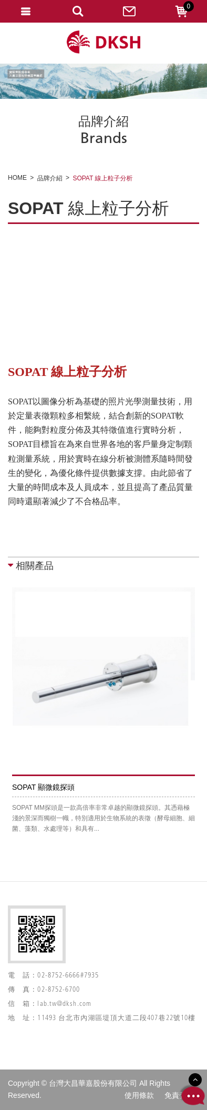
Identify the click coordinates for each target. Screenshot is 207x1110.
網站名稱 (103, 42)
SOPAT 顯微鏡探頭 (43, 787)
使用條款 (139, 1095)
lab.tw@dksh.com (64, 1004)
